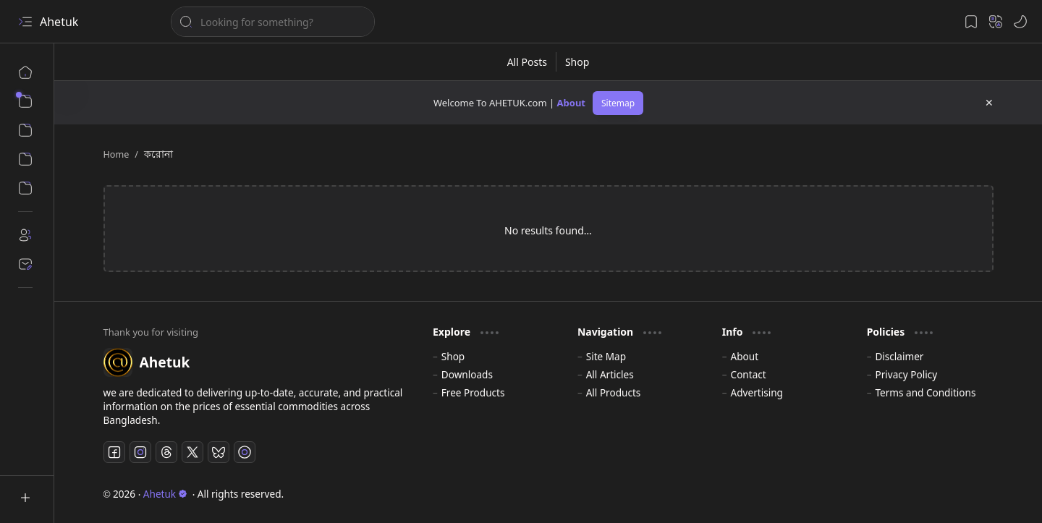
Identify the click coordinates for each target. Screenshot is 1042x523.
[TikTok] (244, 452)
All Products (613, 392)
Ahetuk (59, 22)
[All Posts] (527, 62)
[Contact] (25, 264)
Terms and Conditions (925, 392)
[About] (25, 235)
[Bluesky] (218, 452)
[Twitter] (192, 452)
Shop (453, 356)
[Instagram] (140, 452)
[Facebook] (114, 452)
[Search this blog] (272, 21)
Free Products (473, 392)
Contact (748, 374)
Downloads (467, 374)
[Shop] (577, 62)
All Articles (610, 374)
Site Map (606, 356)
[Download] (25, 159)
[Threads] (166, 452)
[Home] (25, 72)
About (571, 102)
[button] (25, 22)
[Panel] (25, 188)
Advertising (757, 392)
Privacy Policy (906, 374)
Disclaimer (899, 356)
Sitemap (618, 103)
